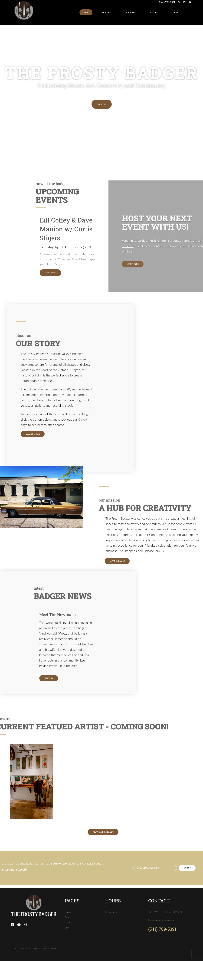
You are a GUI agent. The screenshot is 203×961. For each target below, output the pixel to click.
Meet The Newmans (57, 614)
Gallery (83, 419)
